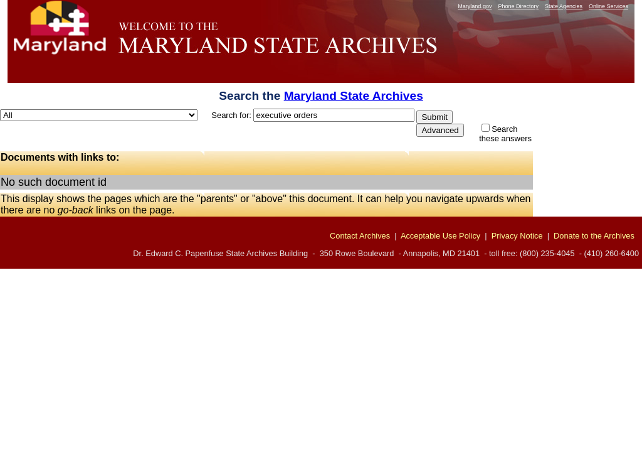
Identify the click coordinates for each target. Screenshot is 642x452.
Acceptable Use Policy (440, 235)
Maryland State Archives (353, 95)
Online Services (608, 6)
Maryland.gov (475, 6)
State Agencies (563, 6)
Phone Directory (518, 6)
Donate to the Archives (594, 235)
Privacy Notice (517, 235)
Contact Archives (360, 235)
